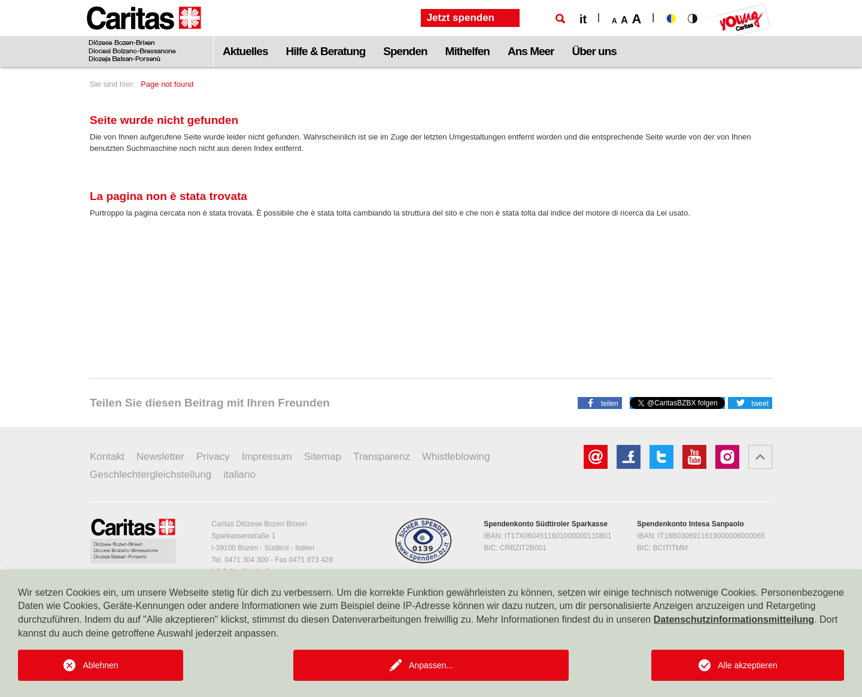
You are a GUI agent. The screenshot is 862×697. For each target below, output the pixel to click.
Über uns (594, 51)
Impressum (267, 456)
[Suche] (560, 18)
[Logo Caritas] (144, 33)
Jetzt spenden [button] (460, 17)
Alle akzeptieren (748, 665)
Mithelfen (467, 51)
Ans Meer (531, 51)
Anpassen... (431, 665)
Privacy (213, 456)
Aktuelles (245, 51)
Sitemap (322, 456)
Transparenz (381, 456)
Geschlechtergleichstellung (150, 474)
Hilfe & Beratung (325, 51)
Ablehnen (100, 665)
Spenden (405, 51)
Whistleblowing (456, 456)
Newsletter (160, 456)
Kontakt (107, 456)
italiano (239, 474)
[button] (599, 402)
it (583, 19)
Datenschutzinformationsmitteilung (734, 619)
